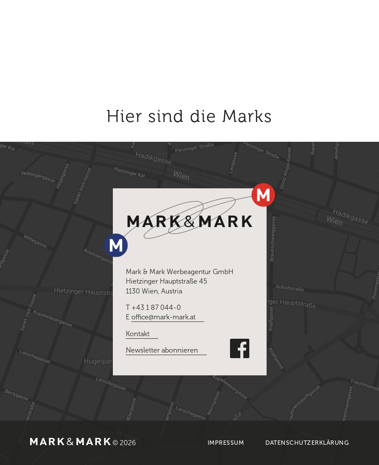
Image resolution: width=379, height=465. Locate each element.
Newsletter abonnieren (162, 350)
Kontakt (137, 334)
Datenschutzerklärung (307, 442)
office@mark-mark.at (163, 317)
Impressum (226, 442)
